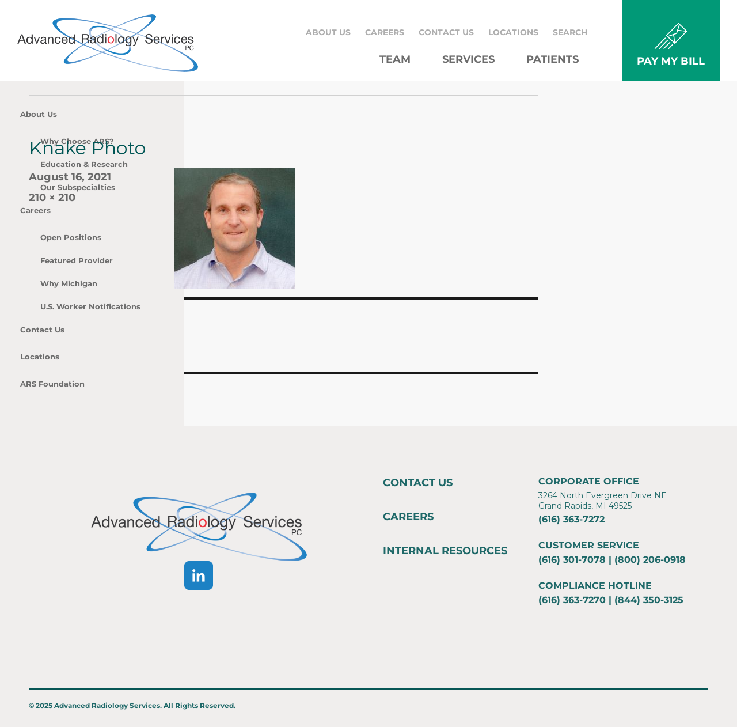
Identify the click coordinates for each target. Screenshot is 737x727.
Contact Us (446, 32)
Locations (513, 32)
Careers (384, 32)
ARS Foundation (52, 383)
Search (570, 32)
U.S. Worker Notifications (90, 306)
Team (395, 59)
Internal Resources (445, 550)
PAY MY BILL (671, 61)
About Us (328, 32)
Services (468, 59)
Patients (552, 59)
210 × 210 (52, 197)
